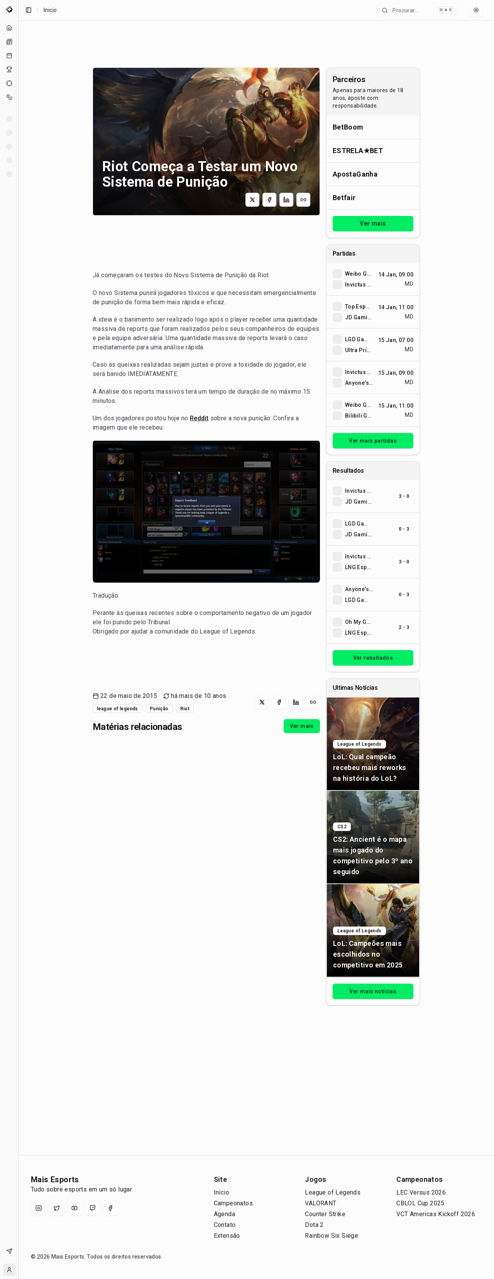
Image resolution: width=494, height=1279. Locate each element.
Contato (225, 1224)
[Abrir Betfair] (373, 197)
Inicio (50, 10)
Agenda (224, 1214)
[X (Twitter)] (56, 1208)
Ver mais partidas (373, 441)
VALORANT (320, 1203)
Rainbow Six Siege (331, 1235)
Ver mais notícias (372, 991)
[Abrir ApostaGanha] (373, 174)
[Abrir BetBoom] (373, 127)
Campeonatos (233, 1203)
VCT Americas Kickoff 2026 (435, 1214)
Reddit (199, 418)
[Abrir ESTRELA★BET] (373, 150)
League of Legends (332, 1192)
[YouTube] (74, 1208)
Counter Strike (325, 1214)
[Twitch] (92, 1208)
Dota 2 (314, 1224)
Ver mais (302, 726)
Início (221, 1192)
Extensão (227, 1235)
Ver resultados (373, 658)
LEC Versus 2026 (421, 1192)
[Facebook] (110, 1208)
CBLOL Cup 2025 (420, 1203)
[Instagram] (38, 1208)
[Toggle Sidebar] (18, 639)
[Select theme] (476, 10)
